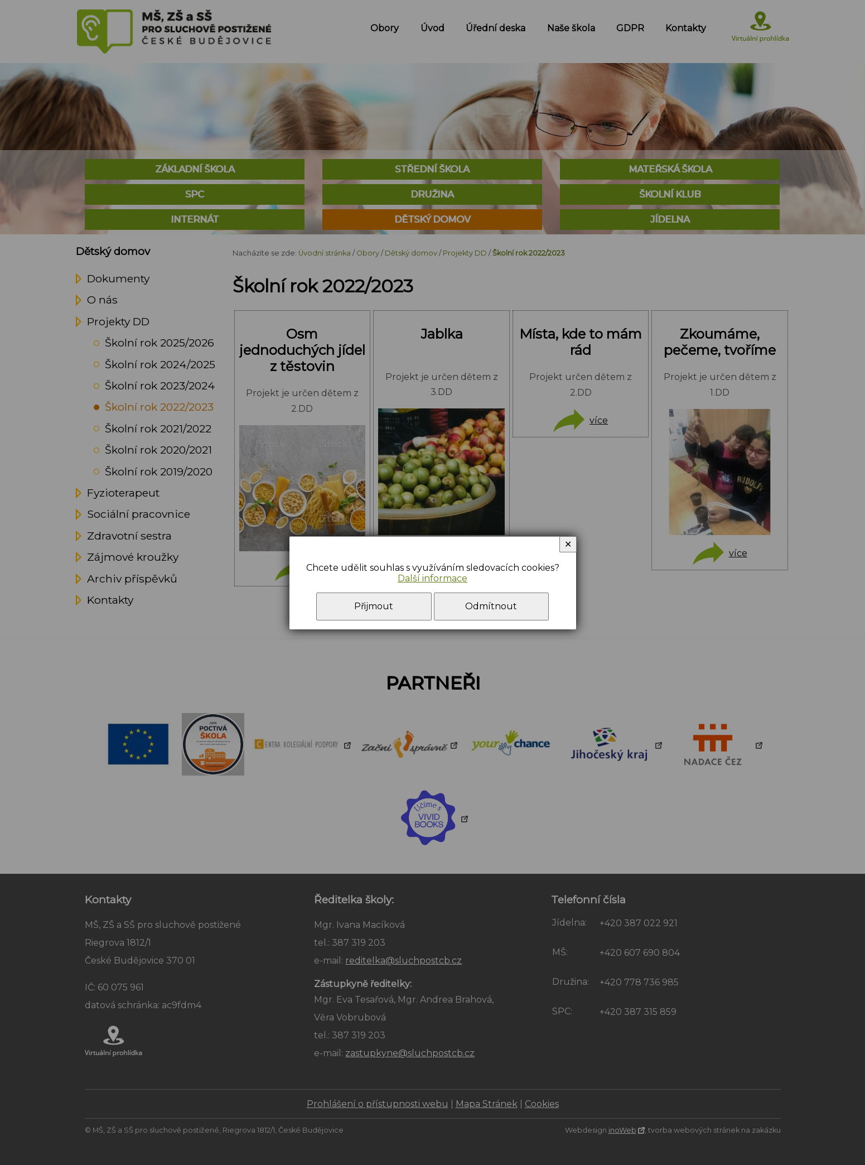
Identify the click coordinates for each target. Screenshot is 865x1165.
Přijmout (373, 606)
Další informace (432, 578)
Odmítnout (491, 606)
